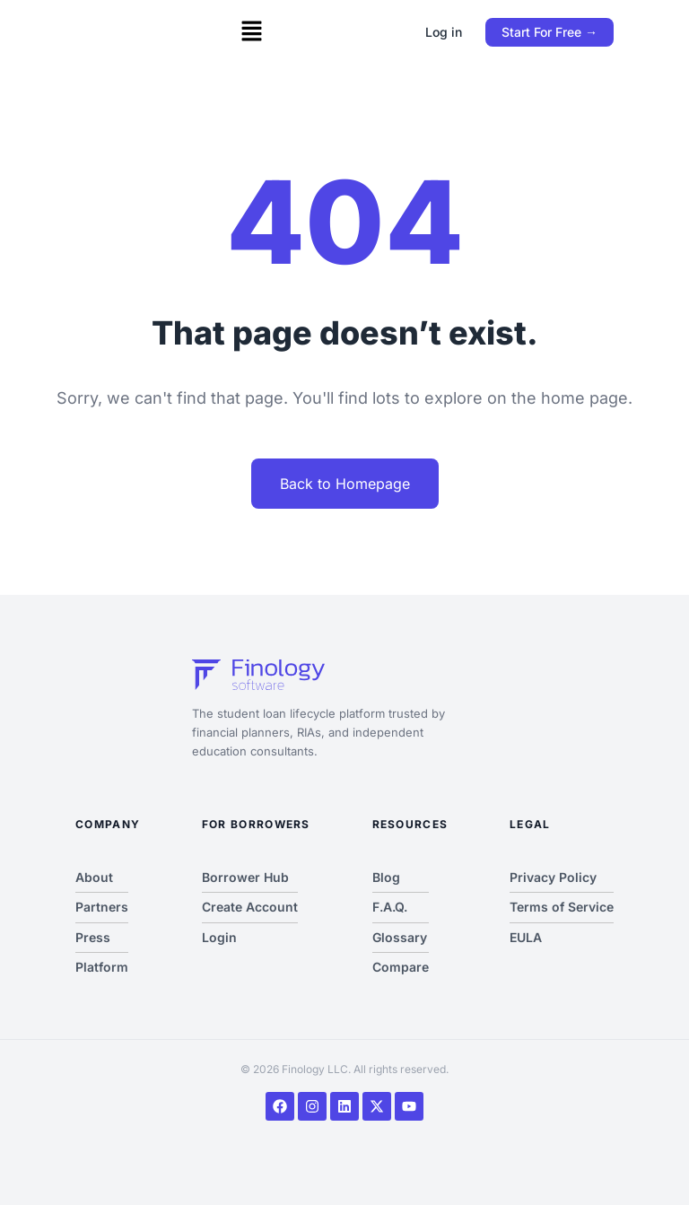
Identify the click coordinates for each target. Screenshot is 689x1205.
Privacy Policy (553, 877)
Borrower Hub (245, 877)
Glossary (399, 937)
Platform (101, 966)
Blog (386, 877)
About (94, 877)
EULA (526, 937)
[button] (252, 32)
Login (219, 937)
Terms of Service (562, 906)
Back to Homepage (345, 484)
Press (92, 937)
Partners (101, 906)
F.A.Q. (389, 906)
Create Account (250, 906)
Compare (400, 966)
